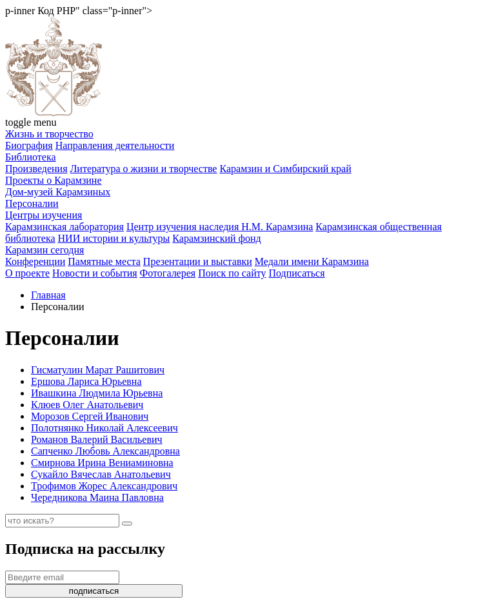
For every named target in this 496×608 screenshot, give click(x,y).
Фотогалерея (168, 273)
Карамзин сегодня (44, 249)
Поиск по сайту (232, 273)
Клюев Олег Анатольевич (87, 404)
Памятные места (104, 261)
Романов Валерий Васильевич (97, 439)
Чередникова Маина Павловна (97, 497)
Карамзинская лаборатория (64, 226)
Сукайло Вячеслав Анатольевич (101, 474)
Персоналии (32, 203)
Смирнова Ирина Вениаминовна (102, 462)
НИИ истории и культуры (114, 238)
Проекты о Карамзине (53, 180)
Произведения (36, 168)
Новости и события (94, 273)
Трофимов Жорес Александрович (104, 485)
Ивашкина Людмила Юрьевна (97, 392)
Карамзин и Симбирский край (285, 168)
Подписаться (296, 273)
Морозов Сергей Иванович (89, 416)
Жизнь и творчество (49, 133)
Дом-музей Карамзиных (57, 191)
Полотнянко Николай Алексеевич (104, 427)
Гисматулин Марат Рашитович (97, 369)
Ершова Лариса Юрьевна (86, 381)
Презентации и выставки (197, 261)
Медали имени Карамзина (312, 261)
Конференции (35, 261)
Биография (29, 145)
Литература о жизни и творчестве (143, 168)
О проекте (27, 273)
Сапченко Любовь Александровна (105, 451)
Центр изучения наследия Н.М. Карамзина (219, 226)
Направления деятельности (115, 145)
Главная (48, 294)
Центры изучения (43, 215)
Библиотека (30, 157)
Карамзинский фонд (216, 238)
